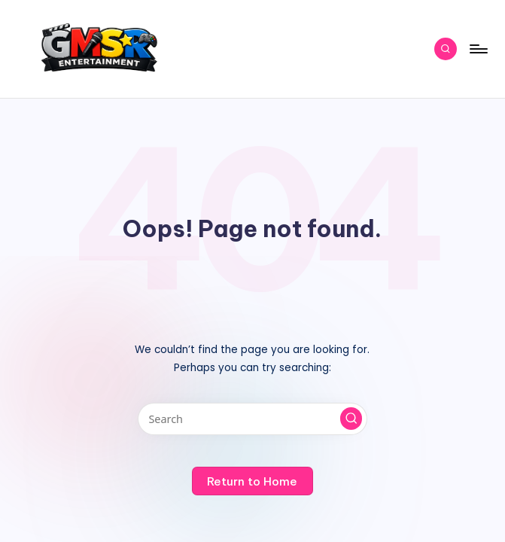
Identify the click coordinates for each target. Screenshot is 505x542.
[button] (351, 418)
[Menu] (477, 48)
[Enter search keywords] (252, 419)
